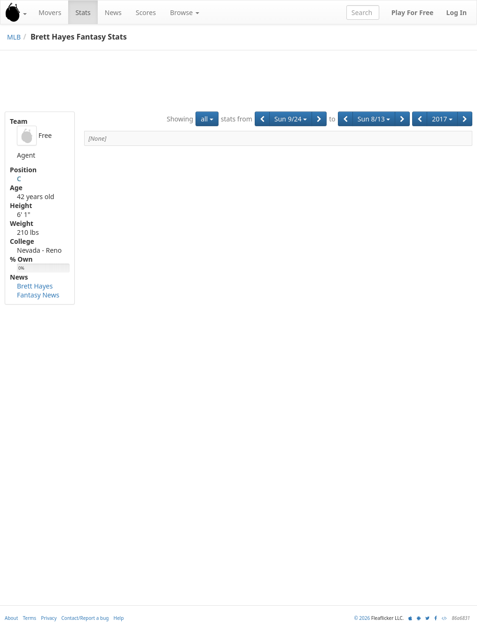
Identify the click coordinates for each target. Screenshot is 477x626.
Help (119, 618)
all (207, 118)
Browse (184, 12)
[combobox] (362, 12)
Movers (50, 12)
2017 (442, 118)
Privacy (48, 618)
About (11, 618)
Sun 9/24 (290, 118)
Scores (146, 12)
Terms (29, 618)
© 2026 (362, 618)
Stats (82, 12)
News (113, 12)
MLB (14, 36)
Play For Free (412, 12)
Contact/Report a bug (85, 618)
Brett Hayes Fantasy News (38, 290)
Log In (456, 12)
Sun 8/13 (374, 118)
